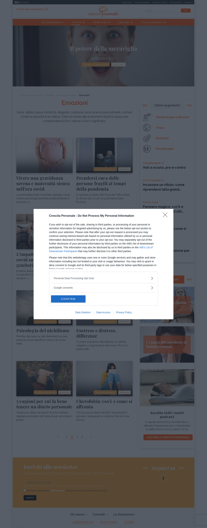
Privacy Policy (124, 312)
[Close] (166, 216)
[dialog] (103, 264)
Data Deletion (83, 312)
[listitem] (103, 278)
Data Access (103, 312)
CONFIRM (68, 298)
